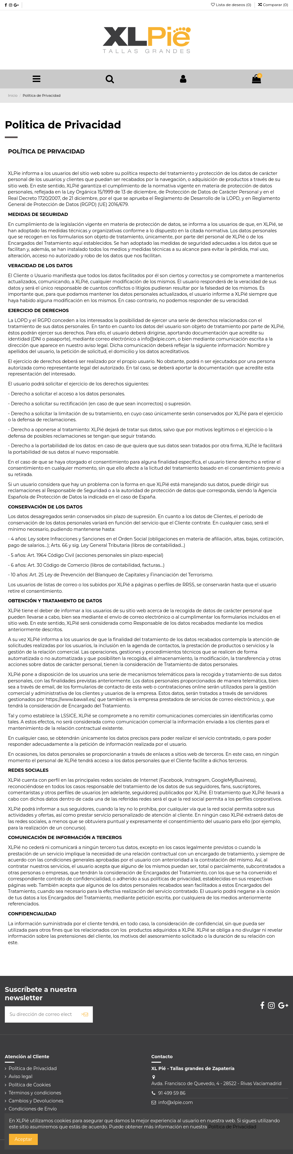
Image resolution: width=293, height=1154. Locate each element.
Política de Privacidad (232, 1127)
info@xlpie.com (175, 1102)
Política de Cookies (30, 1085)
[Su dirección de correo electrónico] (41, 1014)
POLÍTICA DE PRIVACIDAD (46, 151)
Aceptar (23, 1139)
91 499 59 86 (171, 1093)
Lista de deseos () (231, 4)
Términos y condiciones (35, 1093)
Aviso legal (20, 1076)
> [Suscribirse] (84, 1014)
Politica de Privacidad (33, 1068)
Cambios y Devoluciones (36, 1101)
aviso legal (96, 345)
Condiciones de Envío (33, 1109)
